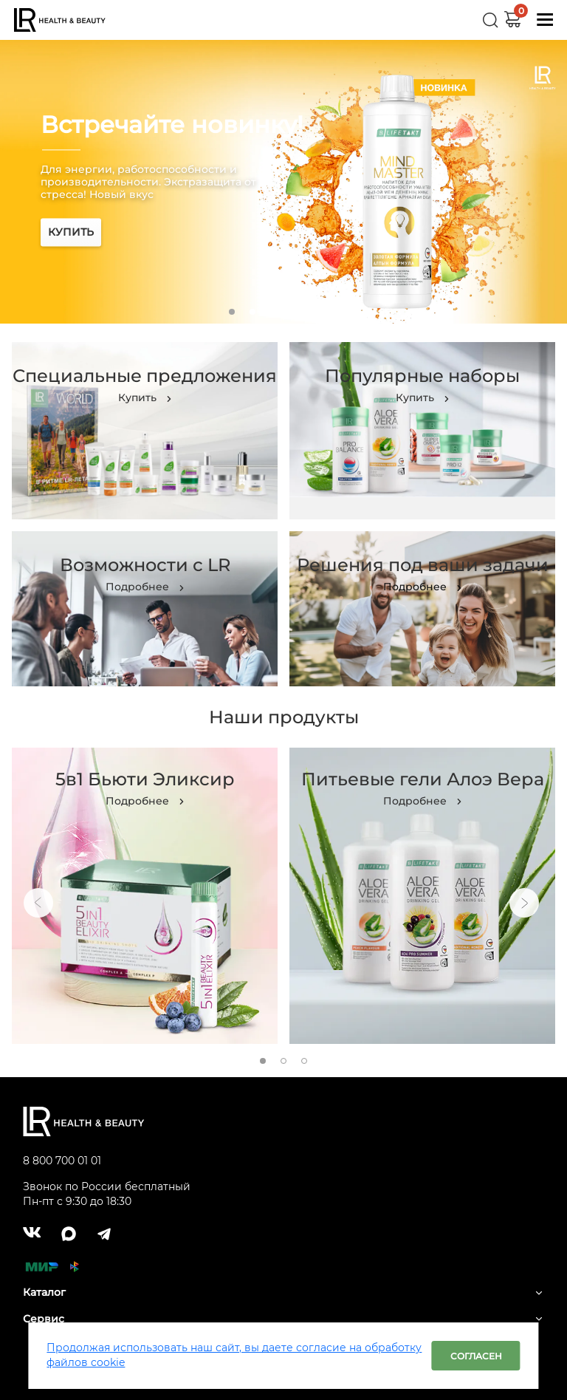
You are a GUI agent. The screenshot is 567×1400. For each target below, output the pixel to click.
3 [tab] (273, 312)
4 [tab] (294, 312)
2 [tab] (252, 312)
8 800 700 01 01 (62, 1160)
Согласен (476, 1356)
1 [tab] (232, 312)
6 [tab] (335, 312)
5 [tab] (314, 312)
